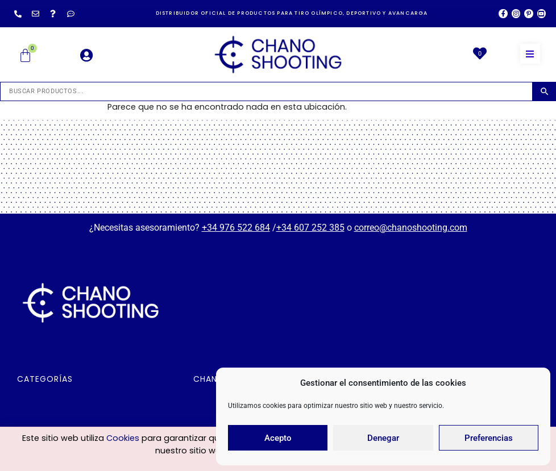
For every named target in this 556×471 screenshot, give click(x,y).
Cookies (122, 439)
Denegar (383, 438)
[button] (530, 54)
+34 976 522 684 (236, 227)
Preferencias (488, 438)
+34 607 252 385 (310, 227)
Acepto (278, 438)
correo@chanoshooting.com (410, 227)
